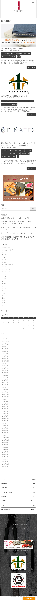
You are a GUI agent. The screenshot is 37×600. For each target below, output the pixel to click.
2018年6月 (5, 447)
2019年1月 (5, 433)
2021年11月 (5, 385)
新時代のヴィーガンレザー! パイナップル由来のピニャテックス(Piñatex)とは (18, 144)
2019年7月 (5, 425)
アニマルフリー (19, 150)
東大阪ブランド (6, 104)
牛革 (3, 293)
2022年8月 (5, 373)
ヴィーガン (28, 150)
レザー (18, 147)
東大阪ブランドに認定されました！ (15, 96)
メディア (13, 56)
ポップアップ (6, 271)
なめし (4, 262)
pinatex (27, 53)
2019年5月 (5, 428)
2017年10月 (5, 464)
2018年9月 (5, 442)
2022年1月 (5, 380)
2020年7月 (5, 406)
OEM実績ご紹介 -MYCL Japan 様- (15, 218)
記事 (18, 56)
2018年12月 (5, 435)
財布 (3, 300)
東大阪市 (14, 104)
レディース (5, 283)
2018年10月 (5, 440)
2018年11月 (5, 437)
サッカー (4, 255)
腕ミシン (4, 295)
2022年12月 (5, 368)
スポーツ (4, 257)
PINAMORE (18, 53)
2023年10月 (5, 363)
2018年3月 (5, 454)
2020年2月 (5, 416)
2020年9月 (5, 401)
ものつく (4, 279)
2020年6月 (5, 409)
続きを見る (31, 67)
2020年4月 (5, 413)
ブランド (30, 101)
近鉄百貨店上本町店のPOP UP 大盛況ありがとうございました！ (18, 238)
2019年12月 (5, 418)
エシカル (8, 153)
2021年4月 (5, 392)
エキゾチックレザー (8, 250)
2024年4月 (5, 358)
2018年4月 (5, 452)
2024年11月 (5, 344)
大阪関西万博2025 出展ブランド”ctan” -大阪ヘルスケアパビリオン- (18, 222)
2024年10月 (5, 346)
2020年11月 (5, 397)
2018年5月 (5, 449)
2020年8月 (5, 404)
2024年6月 (5, 353)
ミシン (4, 274)
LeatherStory (7, 53)
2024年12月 (5, 341)
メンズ (4, 276)
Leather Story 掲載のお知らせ (13, 48)
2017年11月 (5, 461)
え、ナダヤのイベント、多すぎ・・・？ (16, 233)
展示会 (4, 288)
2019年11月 (5, 421)
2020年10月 (5, 399)
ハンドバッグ (6, 269)
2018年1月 (5, 457)
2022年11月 (5, 370)
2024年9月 (5, 349)
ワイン (4, 286)
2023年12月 (5, 361)
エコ (3, 153)
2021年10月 (5, 387)
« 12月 (3, 333)
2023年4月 (5, 365)
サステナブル (16, 153)
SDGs (11, 150)
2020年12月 (5, 394)
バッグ (4, 267)
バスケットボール (7, 264)
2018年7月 (5, 445)
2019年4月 (5, 430)
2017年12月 (5, 459)
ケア (3, 252)
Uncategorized (16, 50)
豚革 (3, 298)
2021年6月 (5, 389)
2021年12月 (5, 382)
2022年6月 (5, 375)
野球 (3, 303)
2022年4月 (5, 377)
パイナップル (22, 101)
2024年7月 (5, 351)
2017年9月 (5, 466)
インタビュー (5, 56)
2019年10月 (5, 423)
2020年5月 (5, 411)
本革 (3, 291)
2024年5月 (5, 356)
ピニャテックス (6, 156)
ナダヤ (18, 98)
